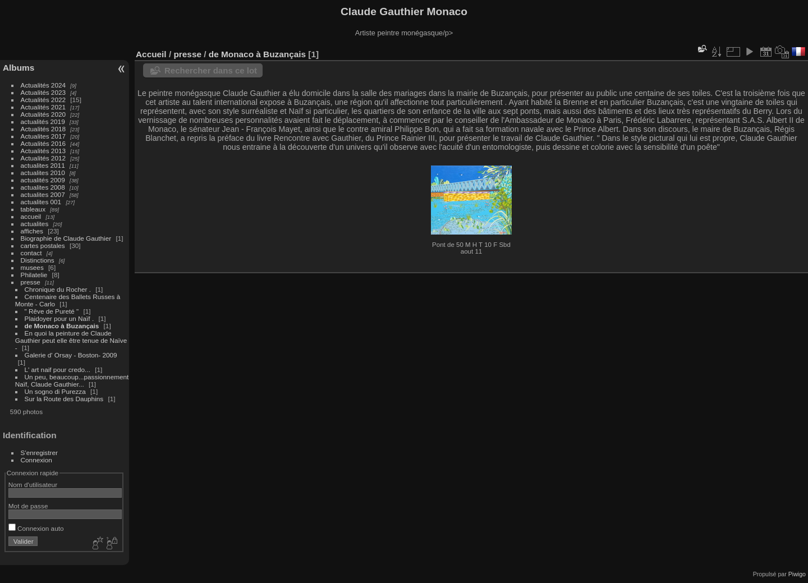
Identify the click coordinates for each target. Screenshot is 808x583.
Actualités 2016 (43, 143)
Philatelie (34, 274)
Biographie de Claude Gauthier (66, 238)
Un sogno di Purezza (55, 391)
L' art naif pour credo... (57, 369)
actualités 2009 (43, 179)
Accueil (151, 54)
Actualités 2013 (43, 150)
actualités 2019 (43, 121)
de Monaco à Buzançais (62, 325)
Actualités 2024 (43, 85)
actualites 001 (41, 201)
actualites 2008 (43, 187)
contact (31, 252)
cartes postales (43, 245)
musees (32, 267)
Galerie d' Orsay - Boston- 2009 (71, 355)
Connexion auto (36, 528)
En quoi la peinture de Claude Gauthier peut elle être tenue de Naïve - (71, 340)
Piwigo (797, 574)
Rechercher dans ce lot (210, 70)
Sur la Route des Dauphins (64, 398)
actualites (35, 223)
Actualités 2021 (43, 107)
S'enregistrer (39, 452)
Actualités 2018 (43, 128)
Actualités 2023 (43, 92)
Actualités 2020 (43, 114)
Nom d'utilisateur (32, 484)
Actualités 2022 (43, 99)
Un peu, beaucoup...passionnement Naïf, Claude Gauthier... (72, 380)
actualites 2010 (43, 172)
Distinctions (37, 260)
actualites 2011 (43, 165)
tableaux (33, 209)
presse (30, 282)
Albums (18, 67)
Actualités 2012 (43, 158)
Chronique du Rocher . (58, 289)
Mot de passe (28, 505)
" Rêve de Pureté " (53, 311)
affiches (32, 231)
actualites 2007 (43, 194)
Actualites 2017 (43, 136)
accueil (31, 216)
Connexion (36, 459)
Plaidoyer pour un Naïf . (59, 318)
